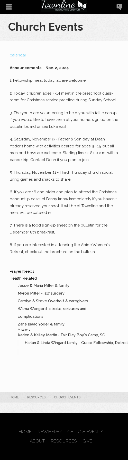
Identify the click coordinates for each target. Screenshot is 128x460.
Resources (36, 397)
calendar (18, 55)
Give (87, 441)
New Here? (49, 432)
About (37, 441)
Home (14, 397)
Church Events (85, 432)
